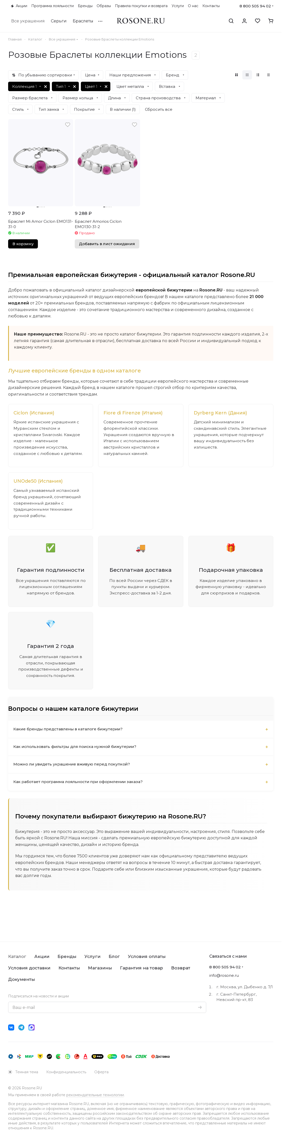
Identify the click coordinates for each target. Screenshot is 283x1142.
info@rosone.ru (224, 975)
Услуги (92, 956)
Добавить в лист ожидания (107, 244)
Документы (21, 979)
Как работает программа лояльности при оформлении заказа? (82, 786)
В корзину (23, 244)
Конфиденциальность (66, 1072)
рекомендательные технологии (95, 1095)
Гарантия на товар (141, 967)
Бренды (66, 956)
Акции (41, 956)
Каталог (17, 956)
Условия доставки (29, 967)
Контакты (69, 967)
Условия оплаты (147, 956)
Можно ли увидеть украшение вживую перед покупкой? (74, 768)
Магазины (100, 967)
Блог (114, 956)
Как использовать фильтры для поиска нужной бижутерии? (78, 750)
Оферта (101, 1072)
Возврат (180, 967)
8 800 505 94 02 (255, 6)
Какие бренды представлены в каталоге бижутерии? (70, 733)
